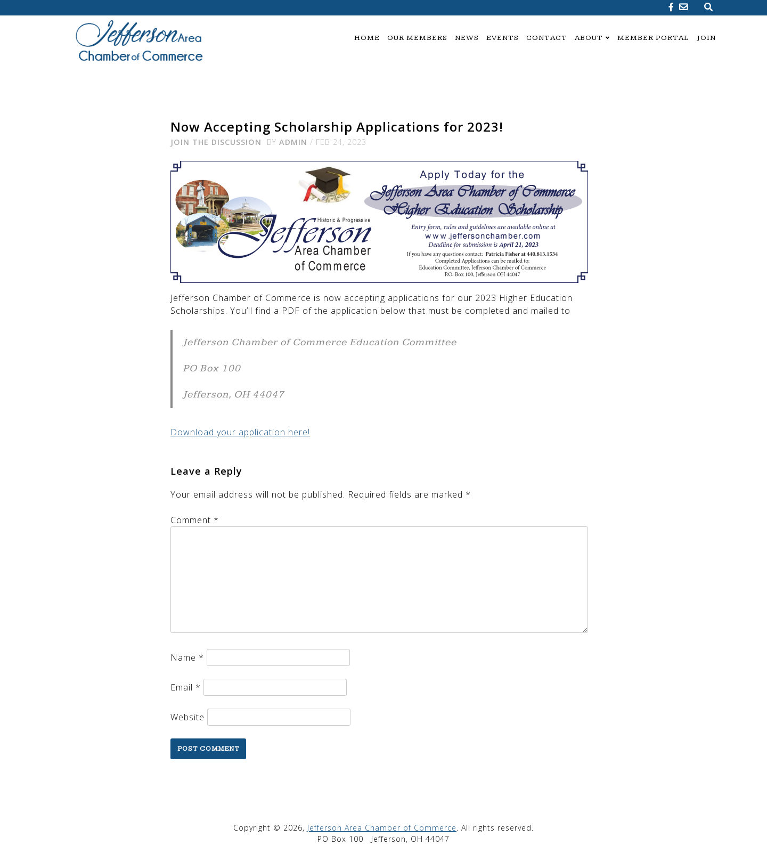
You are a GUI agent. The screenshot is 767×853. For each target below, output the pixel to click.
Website (187, 717)
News (467, 38)
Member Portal (653, 38)
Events (502, 38)
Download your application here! (240, 432)
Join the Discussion (216, 142)
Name (187, 657)
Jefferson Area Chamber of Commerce (381, 828)
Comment (194, 520)
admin (293, 142)
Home (367, 38)
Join (706, 38)
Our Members (417, 38)
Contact (546, 38)
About (589, 38)
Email (185, 687)
